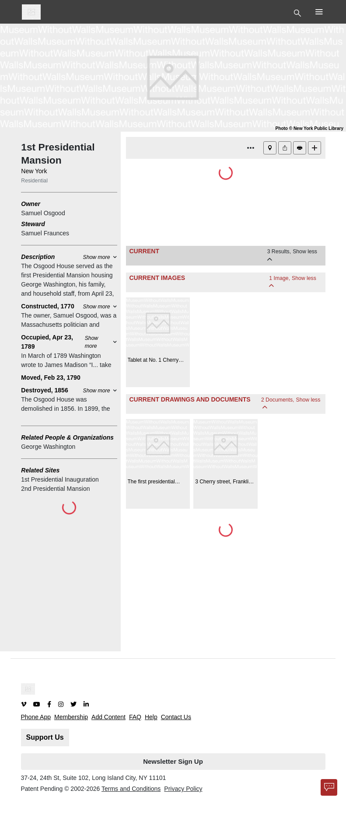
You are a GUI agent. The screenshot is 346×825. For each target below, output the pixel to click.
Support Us (45, 737)
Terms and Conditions (131, 788)
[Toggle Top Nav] (298, 12)
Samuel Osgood (43, 213)
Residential (34, 181)
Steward (33, 223)
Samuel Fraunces (45, 233)
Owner (30, 203)
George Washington (48, 446)
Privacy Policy (183, 788)
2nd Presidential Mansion (55, 488)
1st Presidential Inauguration (59, 479)
